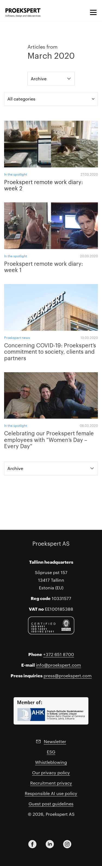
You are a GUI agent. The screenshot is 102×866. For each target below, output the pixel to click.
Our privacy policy (51, 772)
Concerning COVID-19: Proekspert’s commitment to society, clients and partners (50, 351)
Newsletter (55, 741)
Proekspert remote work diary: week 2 (43, 185)
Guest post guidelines (51, 803)
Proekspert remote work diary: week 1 (43, 266)
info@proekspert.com (58, 665)
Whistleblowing (51, 762)
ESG (51, 752)
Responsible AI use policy (51, 793)
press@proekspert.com (68, 675)
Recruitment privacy (51, 783)
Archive (39, 78)
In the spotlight (15, 174)
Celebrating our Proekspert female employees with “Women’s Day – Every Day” (49, 439)
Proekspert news (17, 337)
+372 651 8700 (58, 654)
